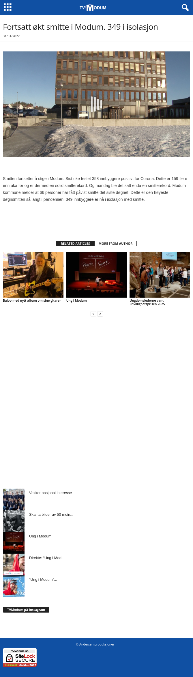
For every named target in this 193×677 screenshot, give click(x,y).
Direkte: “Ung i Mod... (47, 558)
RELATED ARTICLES (75, 243)
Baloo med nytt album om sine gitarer (32, 300)
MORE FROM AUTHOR (115, 243)
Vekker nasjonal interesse (50, 493)
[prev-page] (93, 314)
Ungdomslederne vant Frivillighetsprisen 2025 (147, 302)
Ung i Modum (76, 300)
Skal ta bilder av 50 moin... (51, 514)
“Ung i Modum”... (43, 579)
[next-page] (100, 314)
